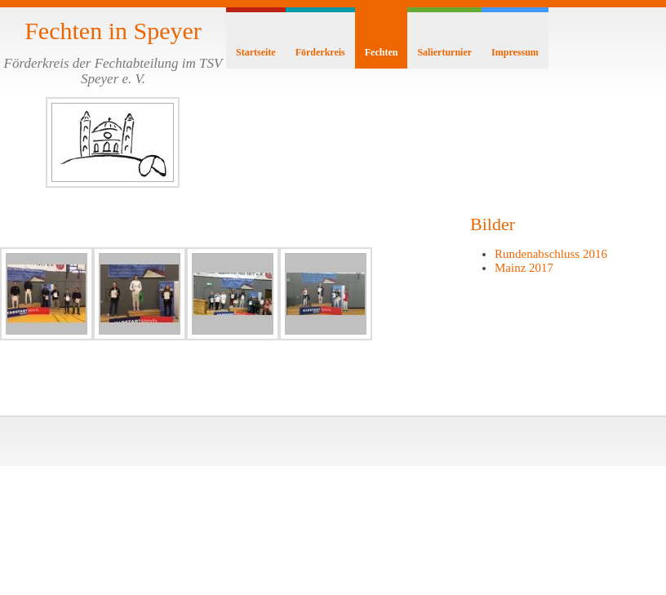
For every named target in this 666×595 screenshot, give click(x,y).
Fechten (381, 52)
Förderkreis (320, 52)
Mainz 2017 (524, 267)
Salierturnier (444, 52)
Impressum (515, 52)
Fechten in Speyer (113, 30)
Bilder (492, 224)
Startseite (256, 52)
